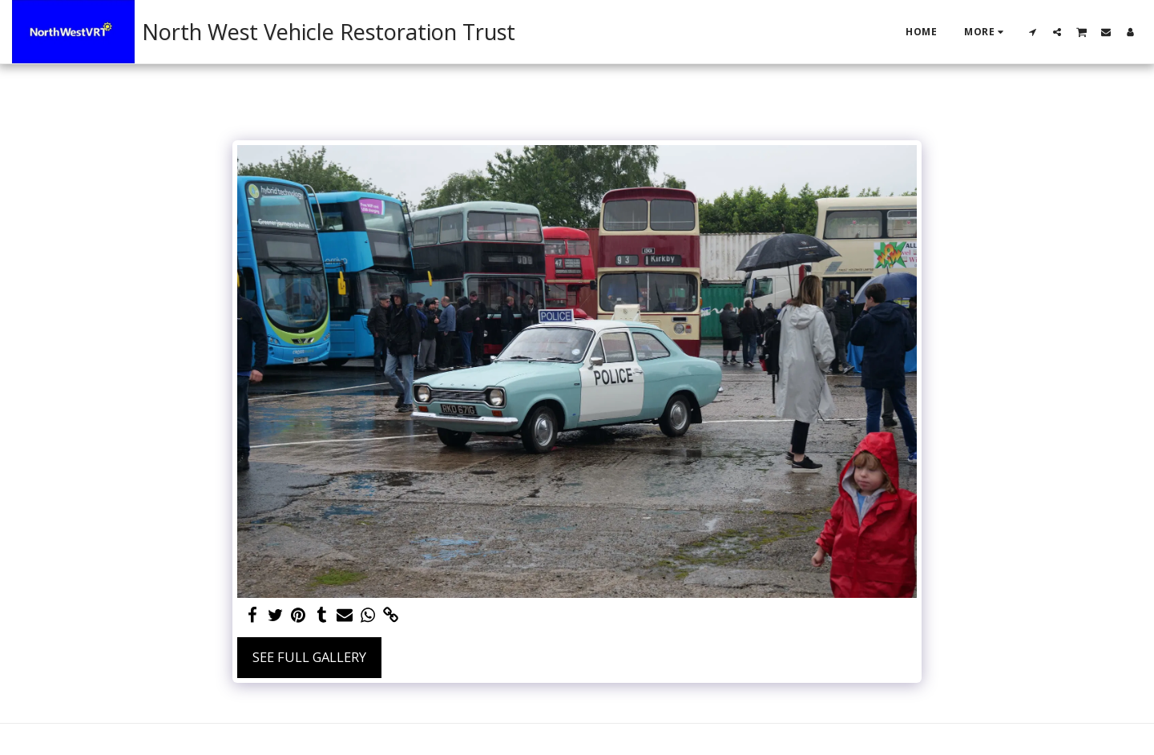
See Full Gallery (309, 657)
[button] (1033, 31)
